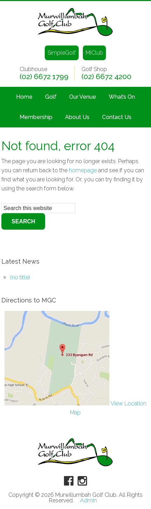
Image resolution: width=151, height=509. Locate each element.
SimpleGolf (62, 52)
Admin (88, 500)
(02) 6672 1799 (44, 76)
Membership (36, 117)
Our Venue (82, 96)
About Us (77, 117)
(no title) (20, 277)
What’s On (122, 96)
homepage (83, 170)
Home (24, 96)
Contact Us (116, 117)
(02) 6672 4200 (106, 76)
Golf (51, 96)
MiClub (94, 52)
